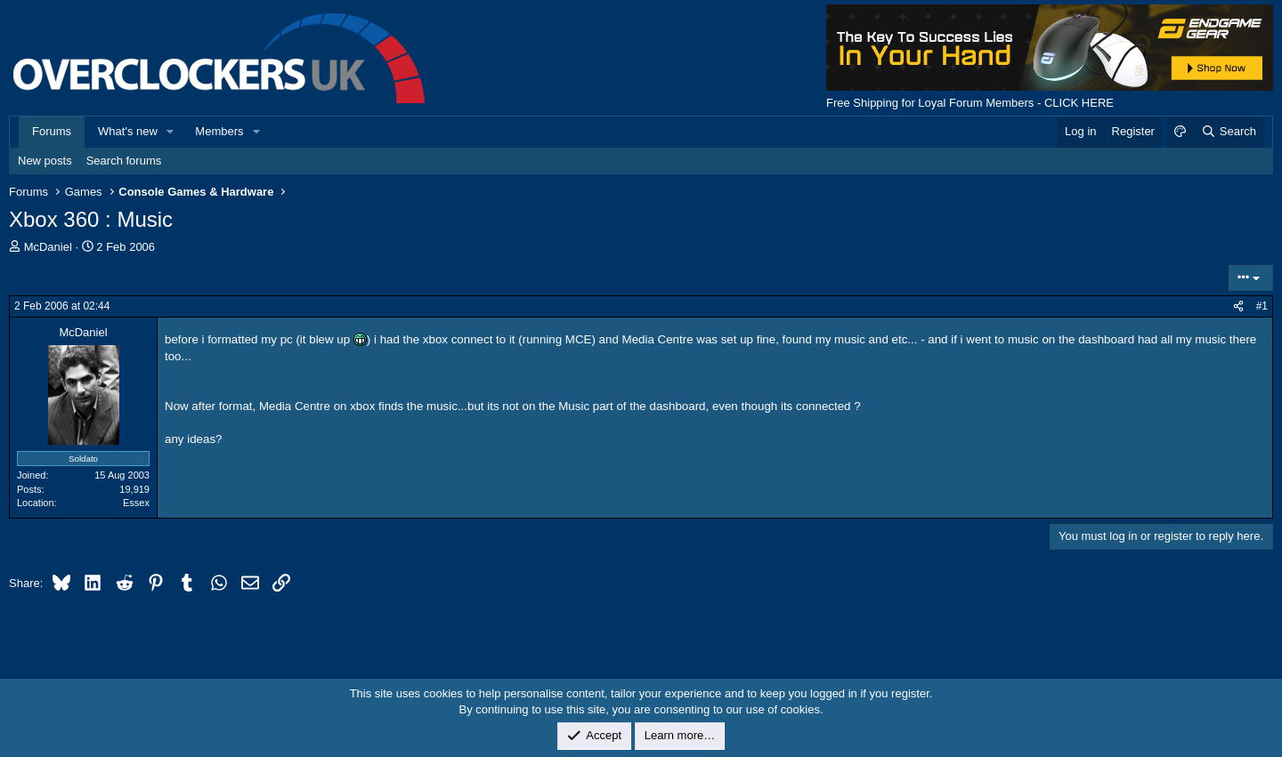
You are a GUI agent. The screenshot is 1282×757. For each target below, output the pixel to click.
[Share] (1238, 306)
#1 (1262, 306)
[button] (171, 132)
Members (219, 131)
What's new (128, 131)
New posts (45, 160)
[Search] (1228, 132)
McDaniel (48, 247)
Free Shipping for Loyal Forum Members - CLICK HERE (970, 102)
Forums (51, 131)
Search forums (124, 160)
